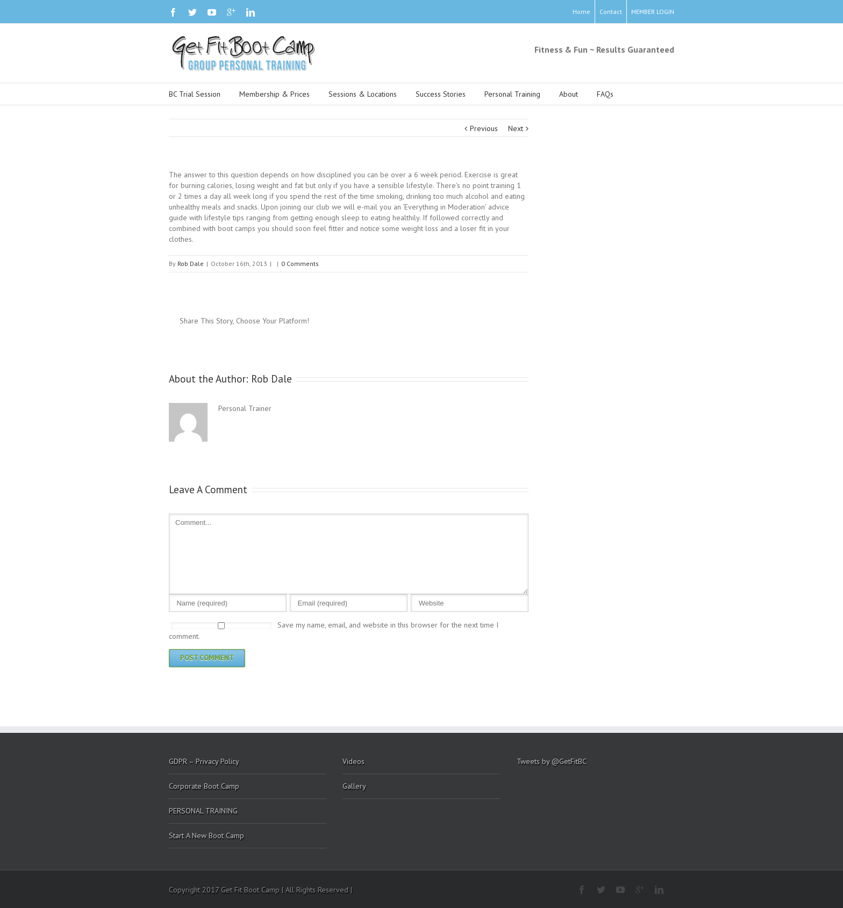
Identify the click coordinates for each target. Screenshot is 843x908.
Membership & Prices (274, 94)
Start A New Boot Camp (206, 835)
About (568, 94)
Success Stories (441, 94)
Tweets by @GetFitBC (552, 761)
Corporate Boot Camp (204, 786)
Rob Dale (190, 264)
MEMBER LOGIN (652, 12)
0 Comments (300, 264)
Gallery (354, 786)
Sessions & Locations (362, 94)
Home (581, 12)
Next (515, 128)
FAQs (605, 94)
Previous (484, 128)
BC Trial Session (194, 94)
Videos (353, 761)
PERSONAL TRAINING (203, 811)
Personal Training (512, 94)
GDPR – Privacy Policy (204, 761)
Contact (610, 12)
